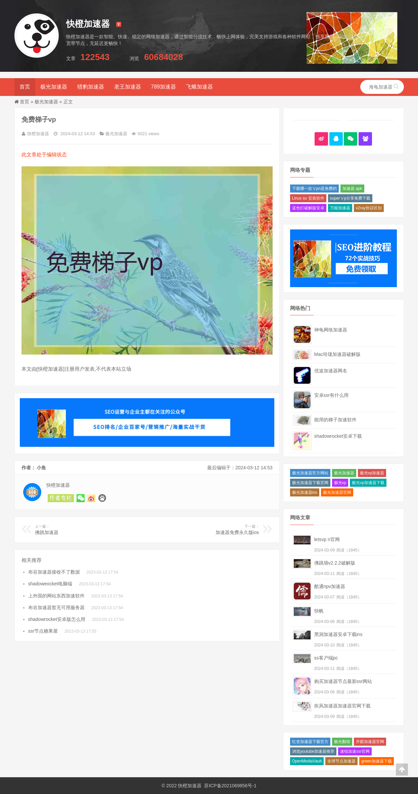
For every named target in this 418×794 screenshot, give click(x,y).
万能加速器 (340, 208)
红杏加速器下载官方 (310, 741)
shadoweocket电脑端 (50, 583)
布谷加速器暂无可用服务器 (56, 607)
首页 (24, 87)
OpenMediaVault (307, 761)
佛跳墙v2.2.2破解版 (334, 563)
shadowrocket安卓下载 (338, 436)
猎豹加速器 (90, 87)
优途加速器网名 (330, 370)
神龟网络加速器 (330, 329)
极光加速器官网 (337, 492)
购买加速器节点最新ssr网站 (343, 681)
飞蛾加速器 (199, 87)
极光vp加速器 (372, 473)
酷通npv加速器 (329, 586)
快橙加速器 (189, 785)
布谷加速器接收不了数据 (54, 572)
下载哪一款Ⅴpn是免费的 (314, 188)
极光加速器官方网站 (310, 473)
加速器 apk (352, 188)
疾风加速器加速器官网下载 (342, 705)
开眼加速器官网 (370, 741)
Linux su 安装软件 (308, 198)
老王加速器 (127, 87)
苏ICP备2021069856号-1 (230, 785)
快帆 (319, 611)
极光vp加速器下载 (368, 482)
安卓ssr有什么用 (331, 395)
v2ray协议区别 (369, 208)
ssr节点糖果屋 (43, 631)
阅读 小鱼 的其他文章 (61, 498)
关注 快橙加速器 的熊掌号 (102, 498)
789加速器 (163, 87)
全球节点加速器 (341, 761)
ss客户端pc (326, 657)
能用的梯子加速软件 (335, 419)
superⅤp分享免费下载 (350, 198)
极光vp (340, 482)
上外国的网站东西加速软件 (56, 595)
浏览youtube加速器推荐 (313, 751)
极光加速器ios (304, 492)
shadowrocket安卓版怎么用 (56, 619)
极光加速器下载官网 (310, 482)
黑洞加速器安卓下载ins (338, 634)
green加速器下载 (376, 761)
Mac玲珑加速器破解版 (337, 354)
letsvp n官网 (327, 539)
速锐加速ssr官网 (355, 751)
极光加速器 (53, 87)
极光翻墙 (342, 741)
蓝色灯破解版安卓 (308, 208)
